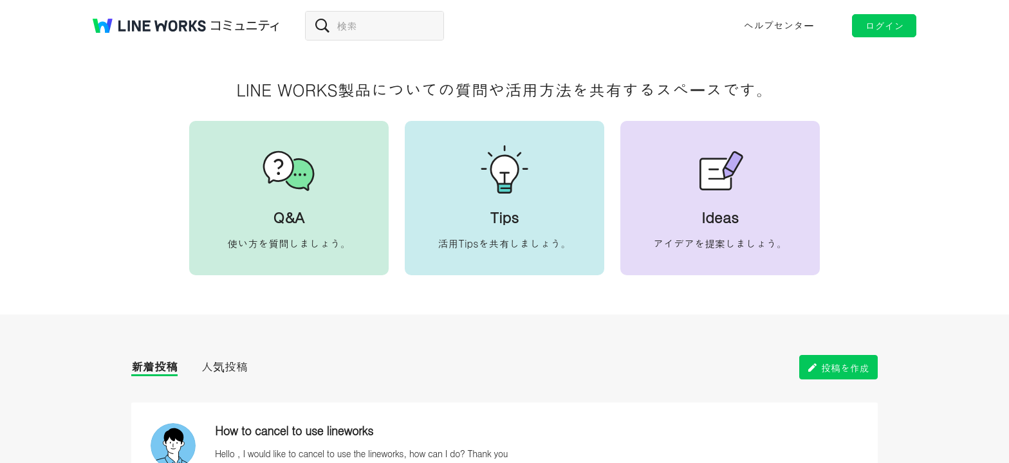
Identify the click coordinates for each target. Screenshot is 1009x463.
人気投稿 (224, 366)
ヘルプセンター (779, 25)
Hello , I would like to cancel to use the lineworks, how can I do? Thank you (361, 453)
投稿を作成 (845, 367)
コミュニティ (245, 26)
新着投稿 (154, 366)
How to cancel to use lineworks (294, 430)
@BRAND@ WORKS (149, 26)
